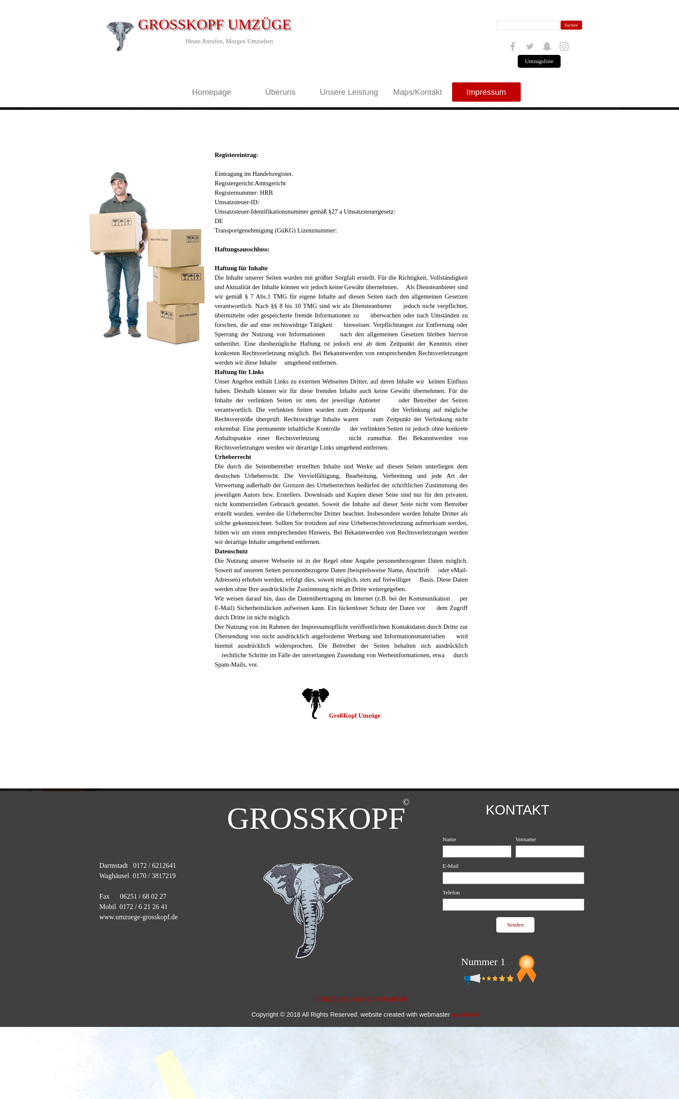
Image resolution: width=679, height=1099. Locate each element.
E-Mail (451, 866)
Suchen (571, 25)
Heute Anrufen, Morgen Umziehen (229, 41)
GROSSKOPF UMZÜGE (214, 24)
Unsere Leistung (349, 92)
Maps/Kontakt (417, 92)
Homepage (211, 92)
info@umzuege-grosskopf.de (361, 998)
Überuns (280, 92)
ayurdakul (465, 1014)
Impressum (486, 92)
